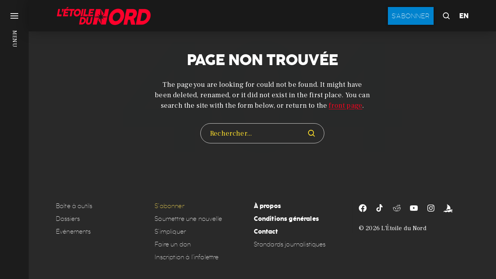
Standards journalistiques (290, 244)
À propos (267, 206)
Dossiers (68, 219)
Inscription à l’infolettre (187, 257)
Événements (73, 231)
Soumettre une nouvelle (188, 219)
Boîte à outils (74, 206)
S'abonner (411, 16)
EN (464, 16)
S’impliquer (170, 231)
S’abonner (169, 206)
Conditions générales (286, 218)
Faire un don (173, 244)
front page (345, 105)
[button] (14, 139)
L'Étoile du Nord (404, 228)
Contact (266, 231)
